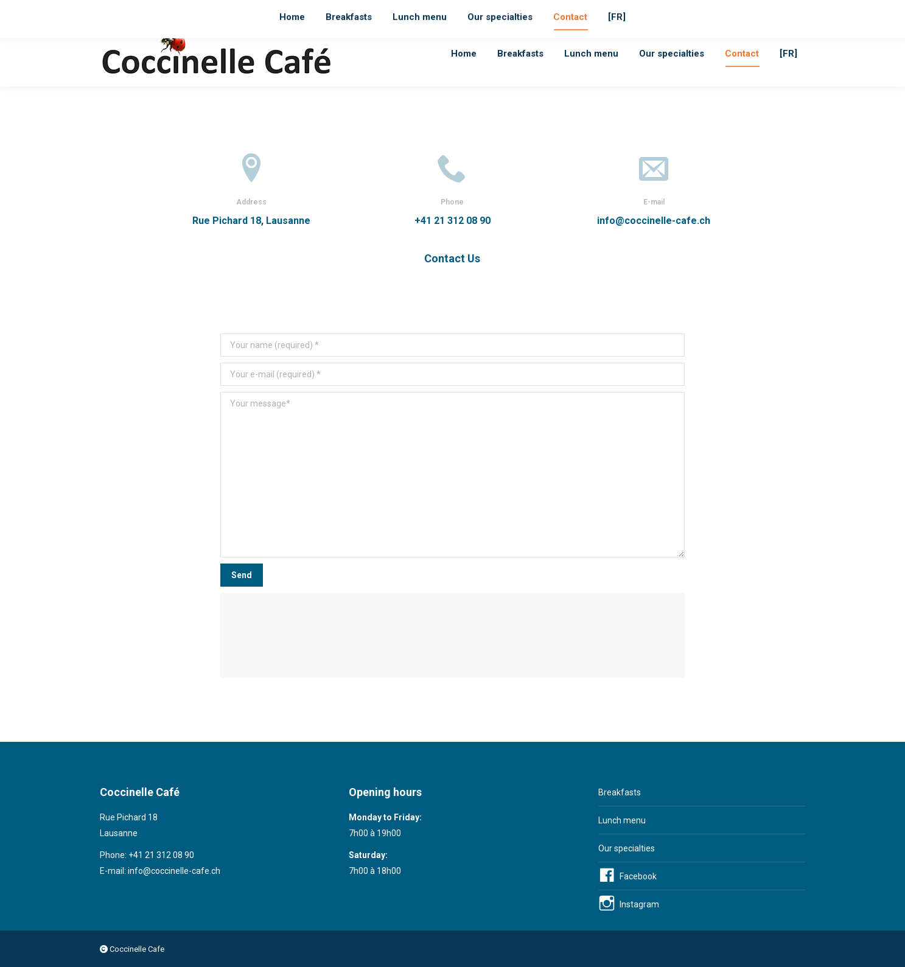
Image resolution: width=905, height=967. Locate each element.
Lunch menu (622, 820)
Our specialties (626, 848)
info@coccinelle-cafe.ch (244, 10)
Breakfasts (619, 792)
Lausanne (331, 10)
